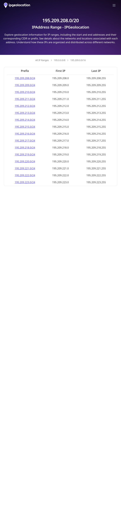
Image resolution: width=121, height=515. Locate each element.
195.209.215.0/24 (25, 127)
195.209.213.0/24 (25, 113)
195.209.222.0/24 (25, 175)
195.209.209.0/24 (25, 85)
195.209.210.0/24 (25, 92)
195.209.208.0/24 (25, 78)
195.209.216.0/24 (25, 133)
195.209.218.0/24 (25, 147)
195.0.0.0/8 (59, 60)
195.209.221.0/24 (25, 168)
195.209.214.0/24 (25, 120)
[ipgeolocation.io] (17, 5)
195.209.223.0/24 (25, 182)
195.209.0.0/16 (78, 60)
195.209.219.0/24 (25, 154)
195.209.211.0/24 (25, 99)
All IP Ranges (42, 60)
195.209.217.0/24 (25, 140)
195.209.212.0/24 (25, 106)
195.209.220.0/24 (25, 161)
